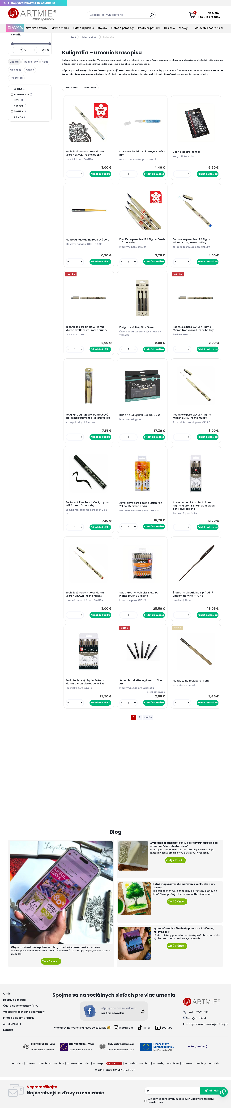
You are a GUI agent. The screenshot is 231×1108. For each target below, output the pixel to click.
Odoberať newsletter (85, 1090)
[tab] (14, 62)
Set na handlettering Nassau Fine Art (140, 682)
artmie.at (187, 1063)
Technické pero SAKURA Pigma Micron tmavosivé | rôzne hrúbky (193, 328)
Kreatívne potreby (148, 28)
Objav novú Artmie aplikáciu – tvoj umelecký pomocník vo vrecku (55, 947)
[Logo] (32, 14)
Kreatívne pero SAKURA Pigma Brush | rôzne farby (142, 241)
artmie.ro (144, 1063)
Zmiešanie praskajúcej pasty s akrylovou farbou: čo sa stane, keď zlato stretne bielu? (184, 844)
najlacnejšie (71, 87)
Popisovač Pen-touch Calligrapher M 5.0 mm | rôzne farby (87, 504)
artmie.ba (131, 1063)
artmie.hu (45, 1063)
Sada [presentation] (45, 61)
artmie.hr (58, 1063)
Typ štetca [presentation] (16, 77)
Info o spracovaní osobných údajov (205, 1024)
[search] (152, 16)
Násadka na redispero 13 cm (191, 680)
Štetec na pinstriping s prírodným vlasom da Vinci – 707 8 (194, 594)
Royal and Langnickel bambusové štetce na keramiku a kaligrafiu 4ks (88, 416)
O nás (7, 993)
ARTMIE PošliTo (12, 1024)
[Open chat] (223, 1092)
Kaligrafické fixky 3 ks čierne (136, 327)
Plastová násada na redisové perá (87, 239)
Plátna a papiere (83, 28)
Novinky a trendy (36, 28)
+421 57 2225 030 (198, 1012)
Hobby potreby (89, 37)
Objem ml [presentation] (15, 69)
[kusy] (75, 174)
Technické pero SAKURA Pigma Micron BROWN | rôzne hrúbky (85, 594)
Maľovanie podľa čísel (209, 28)
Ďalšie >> (148, 717)
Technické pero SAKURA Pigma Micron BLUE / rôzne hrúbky (192, 241)
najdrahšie (90, 87)
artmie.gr (201, 1063)
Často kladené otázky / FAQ (20, 1005)
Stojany (102, 28)
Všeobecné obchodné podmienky (24, 1012)
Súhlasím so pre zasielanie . (181, 1100)
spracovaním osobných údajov (180, 1098)
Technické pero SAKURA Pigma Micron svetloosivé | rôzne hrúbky (86, 328)
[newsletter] (212, 1090)
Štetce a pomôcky (122, 28)
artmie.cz (31, 1063)
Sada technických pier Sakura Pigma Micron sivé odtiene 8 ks (85, 682)
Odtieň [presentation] (30, 69)
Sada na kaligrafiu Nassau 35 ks (139, 415)
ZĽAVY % (15, 27)
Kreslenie (169, 28)
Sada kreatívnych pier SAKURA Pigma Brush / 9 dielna (138, 594)
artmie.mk (173, 1063)
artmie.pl (98, 1063)
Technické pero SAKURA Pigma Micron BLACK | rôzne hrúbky (85, 153)
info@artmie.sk (196, 1018)
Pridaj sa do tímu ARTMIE (18, 1017)
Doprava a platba (14, 999)
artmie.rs (72, 1063)
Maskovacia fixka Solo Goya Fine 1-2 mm (142, 153)
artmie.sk (17, 1063)
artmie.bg (158, 1063)
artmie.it (214, 1063)
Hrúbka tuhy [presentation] (30, 61)
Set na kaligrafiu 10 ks (186, 152)
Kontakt (8, 1029)
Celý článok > (51, 961)
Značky (183, 28)
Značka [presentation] (14, 61)
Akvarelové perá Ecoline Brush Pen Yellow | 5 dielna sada (140, 504)
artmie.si (85, 1063)
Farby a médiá (60, 28)
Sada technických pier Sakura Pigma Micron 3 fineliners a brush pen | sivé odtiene (194, 506)
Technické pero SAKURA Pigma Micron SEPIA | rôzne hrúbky (192, 416)
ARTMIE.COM (114, 1063)
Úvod (73, 37)
